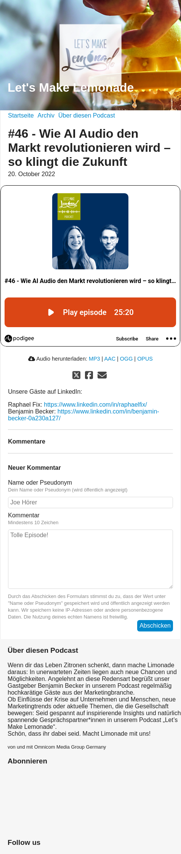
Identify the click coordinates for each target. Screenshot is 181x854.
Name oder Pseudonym (90, 486)
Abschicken (155, 625)
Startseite (21, 115)
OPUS (145, 359)
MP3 (94, 359)
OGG (126, 359)
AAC (109, 359)
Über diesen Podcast (86, 115)
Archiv (46, 115)
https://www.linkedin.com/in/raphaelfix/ (95, 404)
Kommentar (90, 519)
